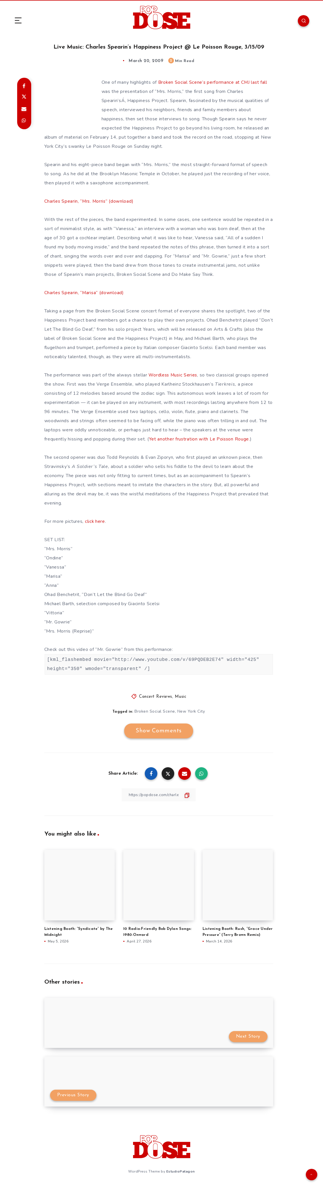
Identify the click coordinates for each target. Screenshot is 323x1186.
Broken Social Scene (154, 711)
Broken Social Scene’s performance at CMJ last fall (213, 82)
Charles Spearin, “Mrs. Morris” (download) (89, 201)
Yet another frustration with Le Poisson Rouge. (200, 439)
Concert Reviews (155, 696)
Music (181, 696)
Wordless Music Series (173, 375)
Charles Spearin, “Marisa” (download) (84, 292)
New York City (191, 711)
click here (95, 521)
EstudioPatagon (180, 1171)
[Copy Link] (158, 794)
